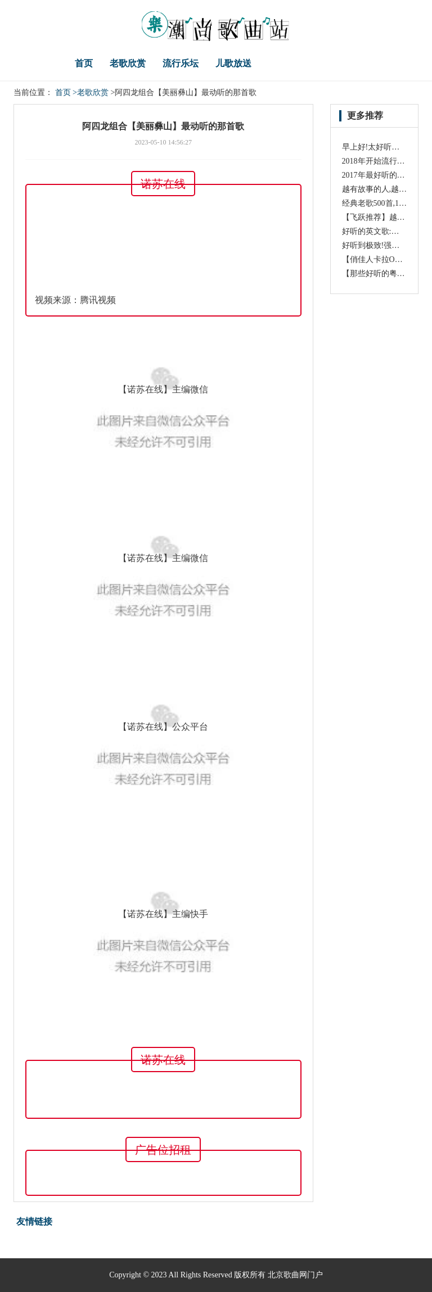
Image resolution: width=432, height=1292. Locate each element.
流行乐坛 (181, 63)
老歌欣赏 (128, 63)
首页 (84, 63)
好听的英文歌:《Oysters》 (386, 231)
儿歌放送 (233, 63)
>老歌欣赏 (91, 92)
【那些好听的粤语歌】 (381, 273)
